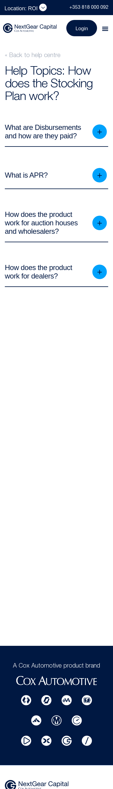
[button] (105, 29)
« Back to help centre (33, 56)
